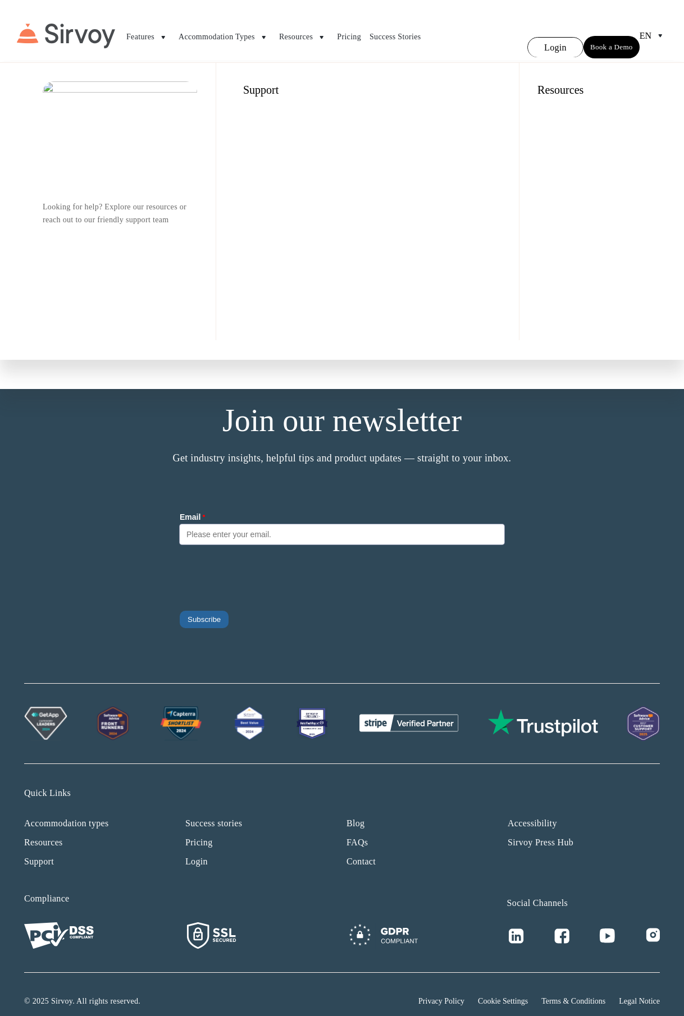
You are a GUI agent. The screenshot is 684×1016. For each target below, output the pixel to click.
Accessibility (532, 809)
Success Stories (395, 30)
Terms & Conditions (573, 987)
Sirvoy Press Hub (540, 829)
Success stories (213, 809)
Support (39, 848)
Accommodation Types (225, 31)
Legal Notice (639, 987)
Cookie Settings (503, 987)
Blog (355, 809)
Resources (304, 31)
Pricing (349, 30)
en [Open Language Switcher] (653, 29)
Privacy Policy (441, 987)
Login (196, 848)
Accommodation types (66, 809)
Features (148, 31)
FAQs (357, 829)
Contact (361, 848)
